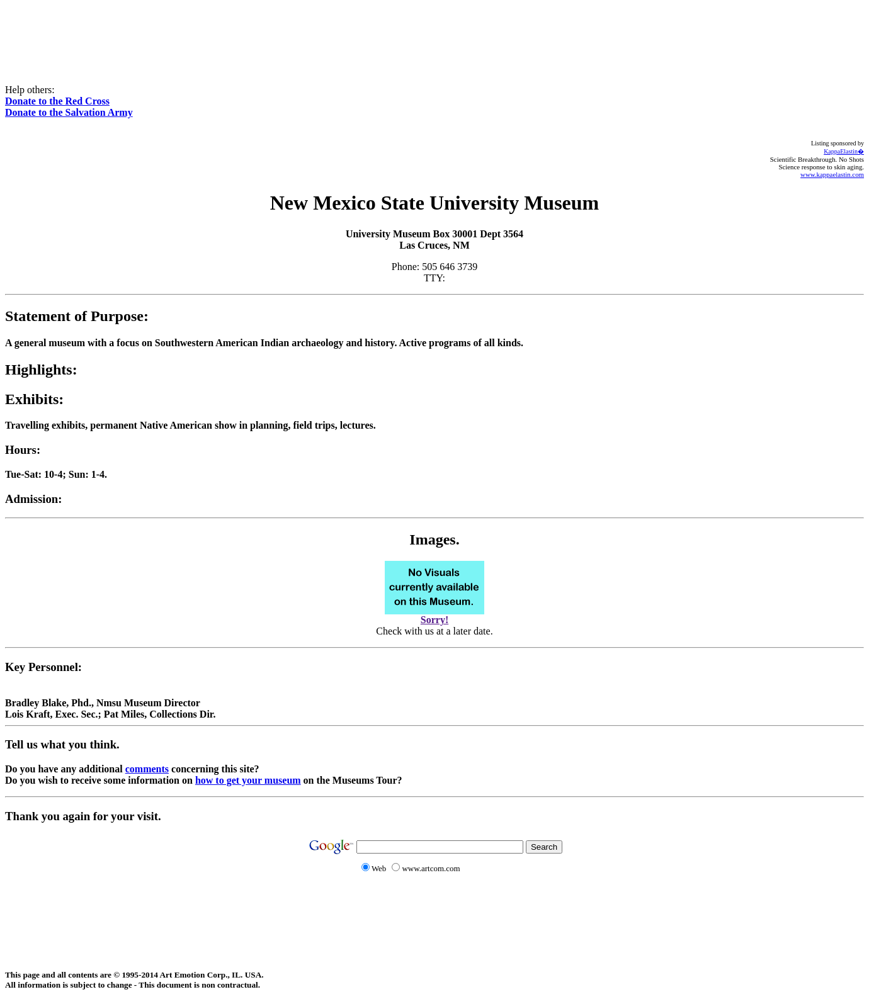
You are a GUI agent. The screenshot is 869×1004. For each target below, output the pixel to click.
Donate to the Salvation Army (69, 112)
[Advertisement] (434, 33)
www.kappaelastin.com (832, 174)
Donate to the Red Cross (57, 101)
